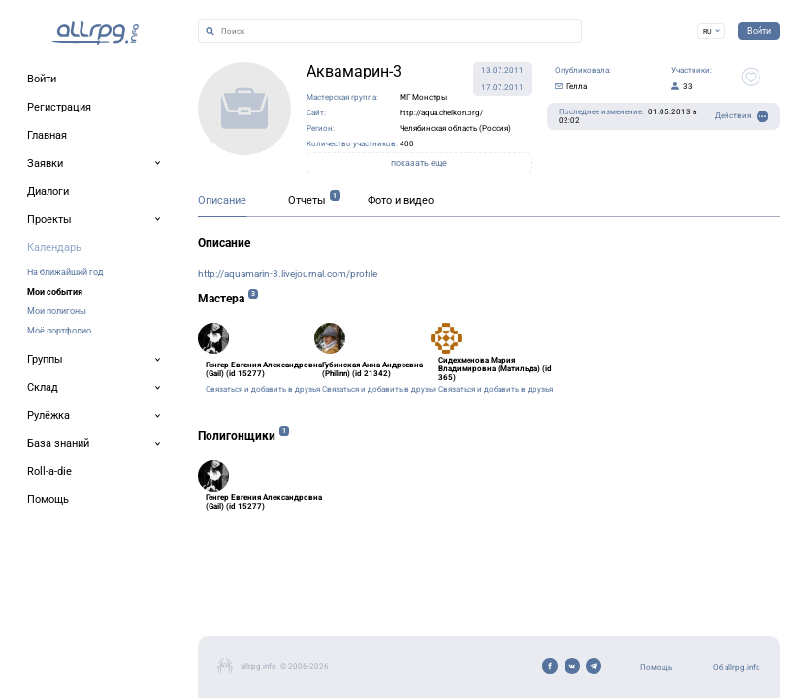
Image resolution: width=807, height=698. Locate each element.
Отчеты (307, 200)
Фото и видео (401, 200)
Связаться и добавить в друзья (263, 389)
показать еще (419, 163)
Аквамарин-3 (354, 71)
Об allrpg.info (736, 667)
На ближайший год (65, 272)
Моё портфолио (59, 330)
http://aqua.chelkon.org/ (441, 113)
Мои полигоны (56, 310)
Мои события (54, 291)
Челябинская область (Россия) (455, 128)
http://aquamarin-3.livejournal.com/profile (287, 274)
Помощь (656, 667)
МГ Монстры (423, 97)
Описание (222, 200)
